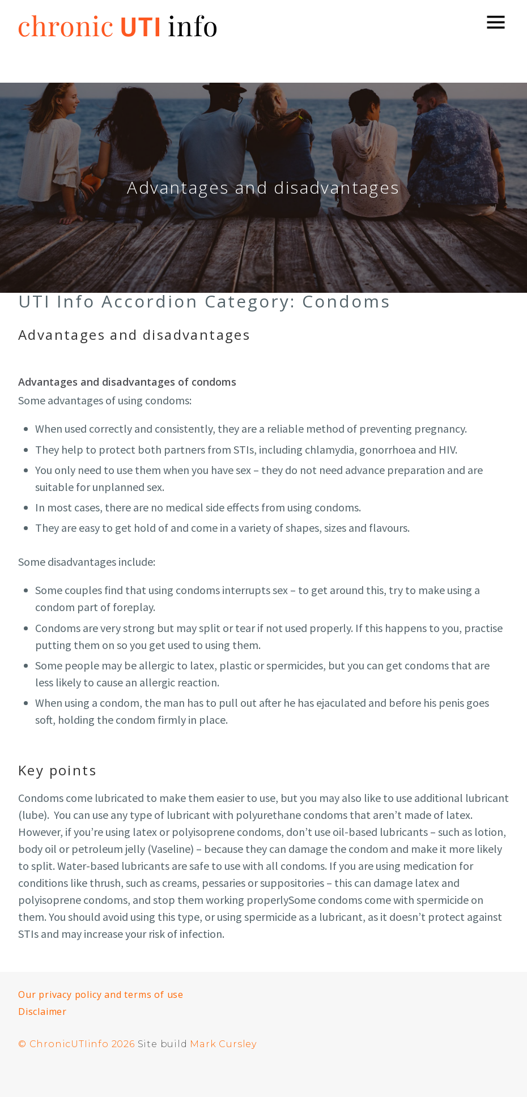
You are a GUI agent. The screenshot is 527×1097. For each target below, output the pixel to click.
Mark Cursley (223, 1044)
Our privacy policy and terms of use (101, 994)
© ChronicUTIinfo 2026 (76, 1044)
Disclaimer (42, 1011)
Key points (57, 770)
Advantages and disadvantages (134, 334)
